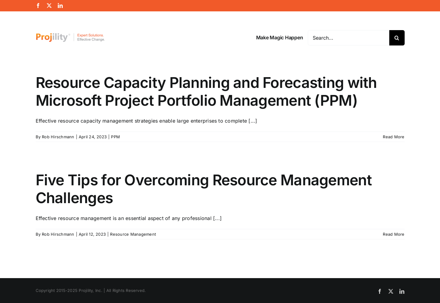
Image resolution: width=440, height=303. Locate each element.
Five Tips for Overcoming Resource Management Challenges (204, 189)
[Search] (397, 37)
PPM (115, 136)
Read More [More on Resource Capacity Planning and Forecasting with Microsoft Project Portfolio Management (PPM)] (393, 136)
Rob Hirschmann (58, 136)
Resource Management (133, 234)
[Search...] (348, 37)
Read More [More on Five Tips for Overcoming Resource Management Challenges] (393, 234)
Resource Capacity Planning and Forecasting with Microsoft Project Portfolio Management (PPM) (206, 91)
